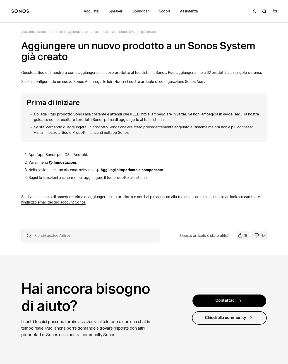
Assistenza (189, 11)
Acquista (91, 11)
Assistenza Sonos (34, 32)
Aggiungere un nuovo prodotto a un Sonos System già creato (111, 32)
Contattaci (228, 301)
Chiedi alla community (228, 318)
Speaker (115, 11)
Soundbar (140, 11)
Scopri (164, 11)
